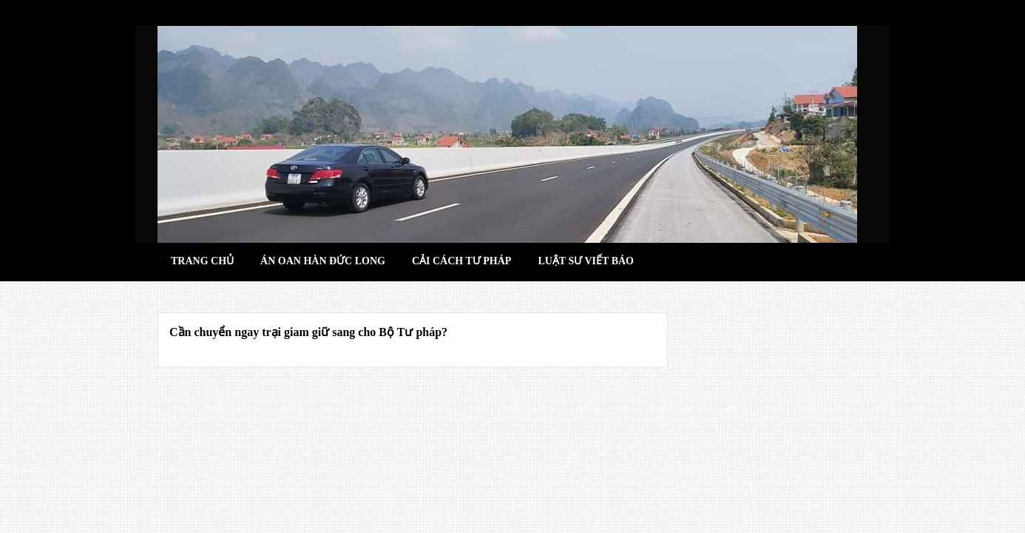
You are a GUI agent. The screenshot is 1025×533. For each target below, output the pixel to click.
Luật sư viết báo (586, 260)
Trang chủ (202, 260)
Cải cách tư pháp (461, 260)
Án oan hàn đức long (322, 260)
